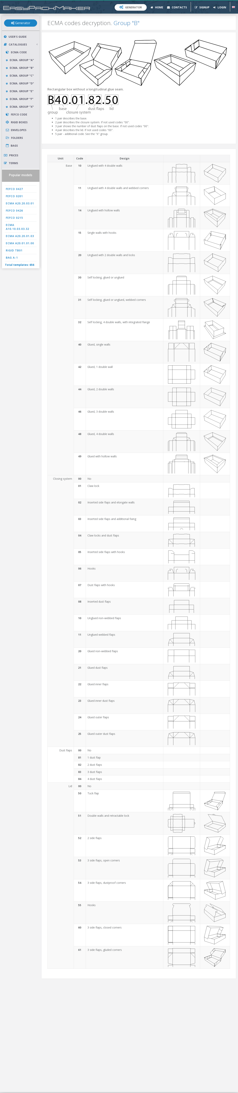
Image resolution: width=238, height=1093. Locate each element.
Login (219, 7)
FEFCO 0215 (14, 218)
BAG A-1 (12, 257)
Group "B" (126, 23)
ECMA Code (16, 52)
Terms (11, 163)
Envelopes (16, 130)
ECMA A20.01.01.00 (20, 243)
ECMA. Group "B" (20, 68)
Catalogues (20, 44)
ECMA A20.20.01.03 (20, 236)
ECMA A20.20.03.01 (20, 203)
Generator (130, 7)
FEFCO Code (16, 114)
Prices (11, 155)
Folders (14, 138)
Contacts (177, 7)
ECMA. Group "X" (20, 107)
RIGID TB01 (14, 250)
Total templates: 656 (19, 265)
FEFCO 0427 (14, 189)
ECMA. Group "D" (20, 83)
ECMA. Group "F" (19, 99)
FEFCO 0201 (14, 196)
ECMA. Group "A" (20, 60)
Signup (202, 7)
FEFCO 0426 (14, 210)
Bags (12, 145)
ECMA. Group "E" (20, 91)
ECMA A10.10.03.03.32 (17, 227)
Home (157, 7)
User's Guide (15, 37)
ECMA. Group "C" (20, 75)
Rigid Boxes (17, 122)
